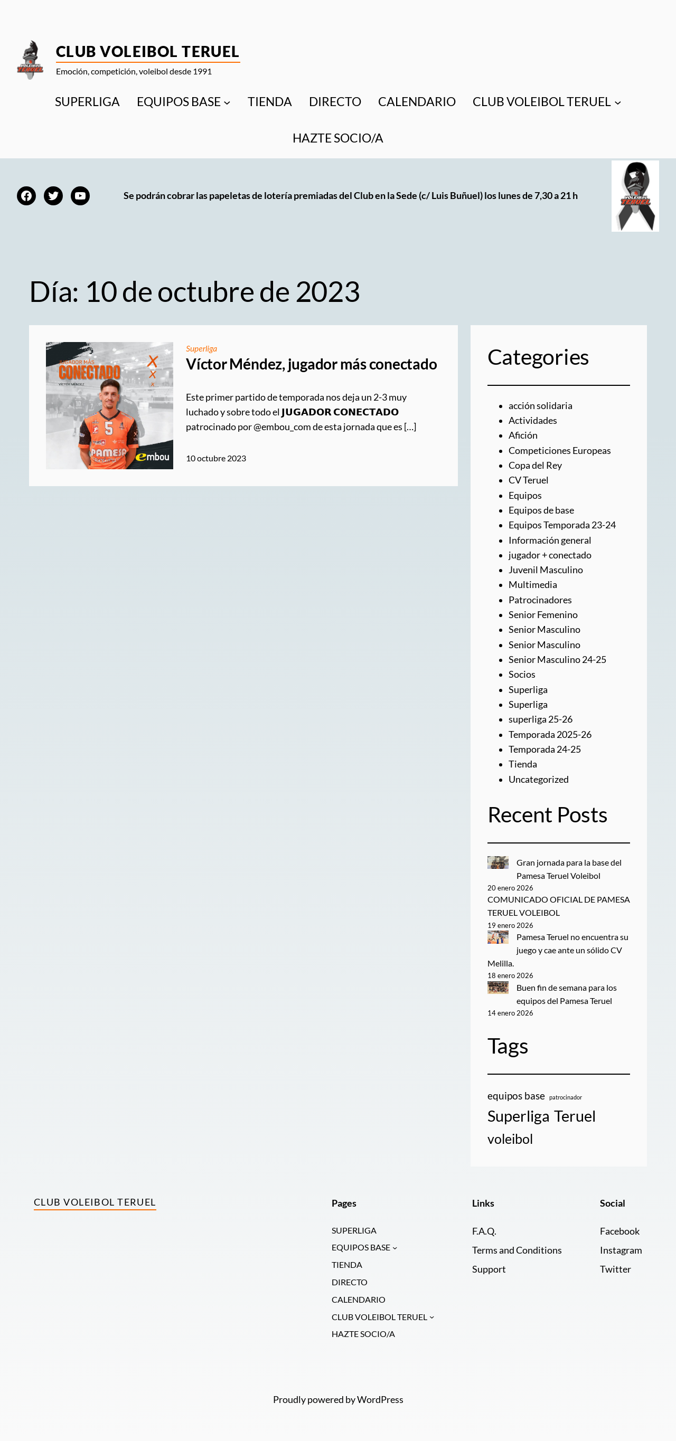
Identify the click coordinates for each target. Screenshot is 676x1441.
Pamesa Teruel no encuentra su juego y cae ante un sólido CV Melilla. (558, 950)
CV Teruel (529, 480)
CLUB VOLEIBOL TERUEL (542, 101)
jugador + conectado (550, 555)
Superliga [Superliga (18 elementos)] (518, 1116)
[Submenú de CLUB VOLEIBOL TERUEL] (618, 102)
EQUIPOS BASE (179, 101)
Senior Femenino (543, 614)
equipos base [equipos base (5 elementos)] (516, 1095)
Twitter (615, 1269)
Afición (523, 435)
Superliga (202, 348)
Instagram (621, 1250)
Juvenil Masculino (546, 569)
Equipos (525, 495)
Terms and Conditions (517, 1250)
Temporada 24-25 (545, 749)
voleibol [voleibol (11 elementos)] (510, 1138)
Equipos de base (541, 510)
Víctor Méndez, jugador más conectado (311, 364)
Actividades (533, 420)
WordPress (380, 1400)
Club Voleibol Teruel (148, 51)
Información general (550, 540)
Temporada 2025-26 (550, 734)
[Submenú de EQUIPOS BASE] (227, 102)
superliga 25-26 (540, 719)
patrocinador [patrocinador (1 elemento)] (565, 1097)
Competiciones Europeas (560, 450)
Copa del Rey (535, 465)
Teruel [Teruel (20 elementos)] (575, 1115)
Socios (522, 674)
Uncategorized (539, 779)
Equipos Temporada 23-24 (562, 524)
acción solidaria (540, 405)
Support (489, 1269)
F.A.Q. (484, 1231)
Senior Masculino (544, 629)
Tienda (523, 764)
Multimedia (533, 584)
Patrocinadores (540, 599)
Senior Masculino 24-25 (557, 659)
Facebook (620, 1231)
